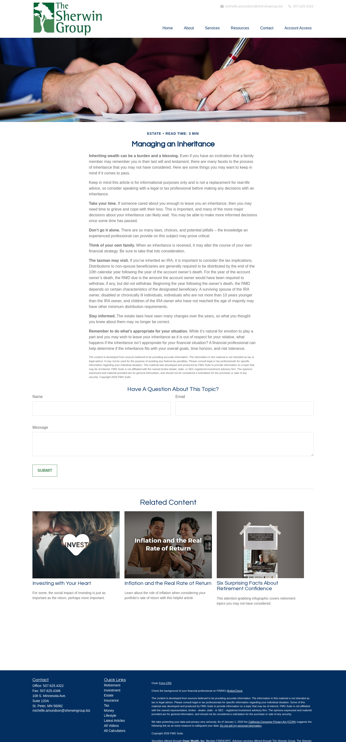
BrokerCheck (234, 690)
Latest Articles (114, 721)
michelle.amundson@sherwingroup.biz (251, 6)
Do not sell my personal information (240, 725)
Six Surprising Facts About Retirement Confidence (247, 585)
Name (37, 397)
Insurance (111, 700)
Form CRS (165, 683)
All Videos (111, 726)
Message (40, 427)
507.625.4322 (301, 6)
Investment (112, 690)
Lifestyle (110, 715)
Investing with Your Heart (61, 583)
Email (180, 397)
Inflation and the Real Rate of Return (167, 583)
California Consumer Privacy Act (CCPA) (272, 721)
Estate (109, 695)
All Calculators (114, 731)
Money (109, 710)
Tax (106, 705)
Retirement (112, 685)
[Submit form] (44, 471)
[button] (168, 28)
